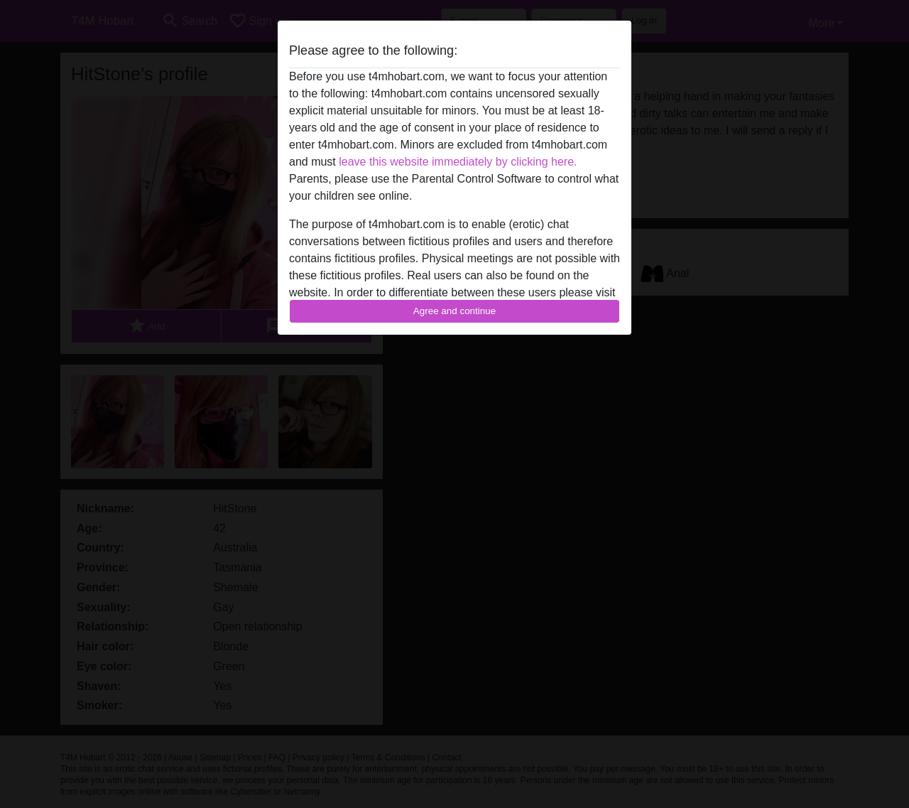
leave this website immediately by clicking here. (458, 162)
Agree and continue (454, 311)
